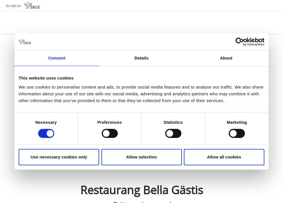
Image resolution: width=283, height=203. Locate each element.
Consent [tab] (57, 58)
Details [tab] (141, 58)
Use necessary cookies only (59, 157)
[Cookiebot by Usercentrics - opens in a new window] (239, 41)
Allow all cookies (224, 157)
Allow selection (141, 157)
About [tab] (226, 58)
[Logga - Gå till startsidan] (28, 22)
